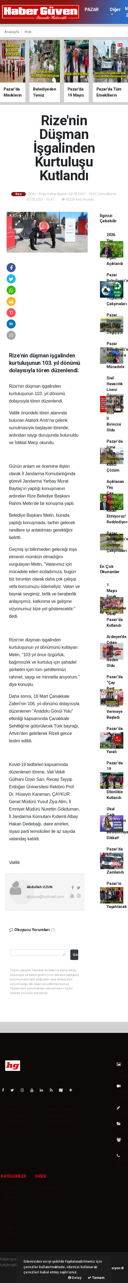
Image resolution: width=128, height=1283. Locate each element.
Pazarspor (11, 1215)
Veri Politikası (14, 1121)
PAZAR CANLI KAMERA (10, 1193)
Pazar (8, 1209)
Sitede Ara (46, 1188)
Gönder (76, 955)
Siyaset (9, 1234)
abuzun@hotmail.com (45, 896)
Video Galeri (122, 1092)
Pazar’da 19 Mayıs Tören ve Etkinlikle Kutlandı (115, 780)
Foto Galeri (122, 1070)
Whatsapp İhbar (61, 1115)
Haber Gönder (59, 1121)
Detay (75, 1278)
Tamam (96, 1278)
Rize (28, 32)
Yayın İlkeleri (13, 1115)
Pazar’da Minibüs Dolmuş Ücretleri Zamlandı (115, 860)
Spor (7, 1221)
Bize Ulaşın (122, 1161)
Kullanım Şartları (61, 1109)
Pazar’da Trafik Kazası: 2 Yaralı (115, 740)
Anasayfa (12, 32)
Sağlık (8, 1227)
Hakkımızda (13, 1109)
